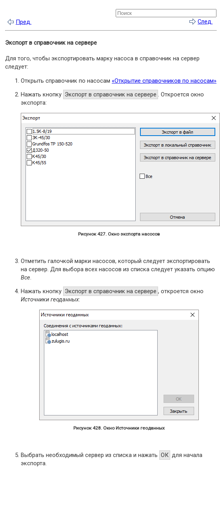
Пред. (23, 22)
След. (205, 21)
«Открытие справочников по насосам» (164, 80)
